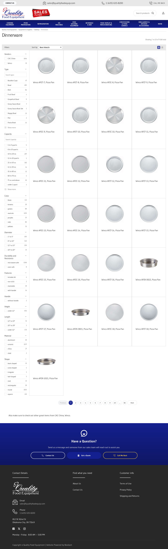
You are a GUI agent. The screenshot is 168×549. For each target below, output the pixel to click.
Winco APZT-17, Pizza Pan (44, 329)
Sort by (34, 47)
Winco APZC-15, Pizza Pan (44, 279)
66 (124, 403)
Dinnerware (44, 29)
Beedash (68, 545)
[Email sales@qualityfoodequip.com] (59, 3)
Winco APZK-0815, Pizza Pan (79, 329)
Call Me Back (157, 3)
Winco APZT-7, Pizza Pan (43, 82)
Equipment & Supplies (25, 29)
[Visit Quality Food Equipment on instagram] (24, 528)
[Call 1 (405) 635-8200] (112, 3)
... (119, 403)
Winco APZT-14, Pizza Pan (113, 230)
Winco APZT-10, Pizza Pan (78, 131)
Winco (10, 63)
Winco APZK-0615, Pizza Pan (148, 279)
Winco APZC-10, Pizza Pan (113, 131)
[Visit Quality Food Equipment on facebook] (13, 528)
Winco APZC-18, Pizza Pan (113, 329)
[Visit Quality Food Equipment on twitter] (19, 528)
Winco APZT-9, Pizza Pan (146, 82)
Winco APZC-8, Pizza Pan (112, 82)
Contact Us (10, 3)
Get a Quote (84, 455)
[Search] (144, 13)
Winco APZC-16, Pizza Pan (78, 279)
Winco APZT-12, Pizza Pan (113, 181)
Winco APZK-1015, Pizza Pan (45, 378)
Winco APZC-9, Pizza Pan (43, 131)
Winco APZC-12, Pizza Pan (78, 181)
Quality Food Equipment (9, 29)
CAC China (11, 58)
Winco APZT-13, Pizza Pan (147, 181)
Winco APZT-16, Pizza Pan (113, 279)
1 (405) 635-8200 (27, 513)
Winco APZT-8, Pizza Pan (78, 82)
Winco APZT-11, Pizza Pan (147, 131)
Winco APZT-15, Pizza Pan (147, 230)
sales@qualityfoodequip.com (32, 503)
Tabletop (36, 29)
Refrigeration (43, 24)
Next (132, 403)
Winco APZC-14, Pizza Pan (78, 230)
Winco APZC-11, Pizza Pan (44, 181)
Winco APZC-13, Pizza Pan (44, 230)
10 (115, 403)
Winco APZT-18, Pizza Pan (147, 329)
